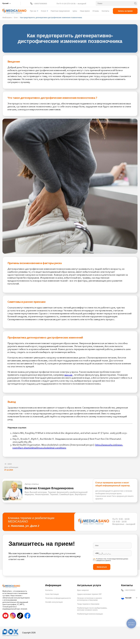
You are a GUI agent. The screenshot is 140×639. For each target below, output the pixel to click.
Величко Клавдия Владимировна (49, 488)
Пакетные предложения (60, 11)
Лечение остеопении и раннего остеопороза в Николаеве (89, 599)
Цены (75, 11)
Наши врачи (85, 11)
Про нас (33, 11)
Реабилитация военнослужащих (90, 614)
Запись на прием (125, 11)
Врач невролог (83, 590)
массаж (68, 375)
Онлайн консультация (54, 602)
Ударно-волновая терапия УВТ (89, 594)
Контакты (105, 11)
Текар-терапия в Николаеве (88, 604)
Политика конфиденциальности (58, 598)
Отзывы (96, 11)
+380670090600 (40, 3)
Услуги (43, 11)
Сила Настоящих (52, 594)
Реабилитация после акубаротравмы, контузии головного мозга (92, 609)
